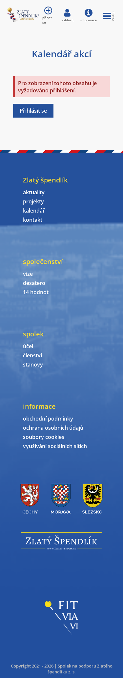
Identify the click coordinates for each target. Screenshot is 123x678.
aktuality (34, 192)
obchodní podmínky (48, 418)
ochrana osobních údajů (53, 427)
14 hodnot (36, 292)
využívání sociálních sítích (55, 446)
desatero (34, 283)
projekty (33, 201)
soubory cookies (43, 437)
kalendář (34, 210)
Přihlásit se (33, 110)
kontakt (32, 219)
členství (32, 355)
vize (28, 273)
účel (28, 346)
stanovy (33, 364)
